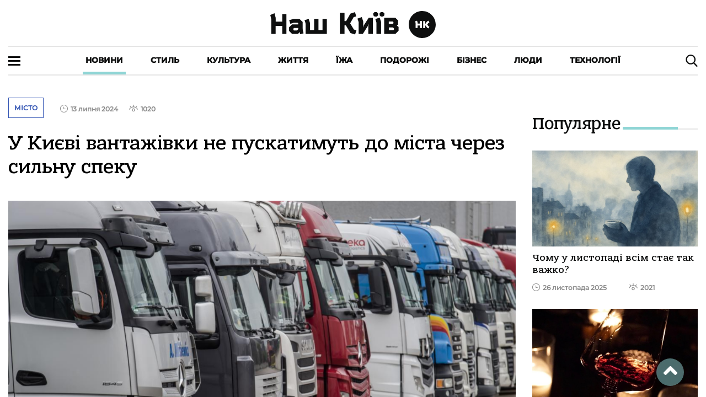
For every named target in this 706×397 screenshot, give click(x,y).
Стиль (165, 60)
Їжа (344, 60)
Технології (595, 60)
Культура (228, 60)
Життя (293, 60)
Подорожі (404, 60)
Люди (528, 60)
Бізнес (471, 60)
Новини (104, 60)
